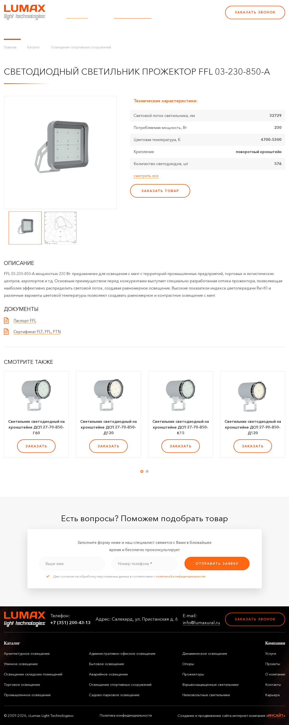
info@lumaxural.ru (132, 15)
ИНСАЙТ (275, 715)
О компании (137, 31)
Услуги (90, 31)
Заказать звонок (255, 12)
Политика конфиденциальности (126, 715)
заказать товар (160, 191)
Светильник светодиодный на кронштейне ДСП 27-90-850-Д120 (253, 427)
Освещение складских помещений (33, 674)
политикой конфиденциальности (181, 576)
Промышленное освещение (27, 695)
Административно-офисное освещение (122, 653)
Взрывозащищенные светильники (210, 684)
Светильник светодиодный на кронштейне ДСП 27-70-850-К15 (180, 427)
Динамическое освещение (204, 653)
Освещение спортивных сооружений (81, 47)
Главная (10, 47)
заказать (36, 446)
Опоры (188, 663)
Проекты (110, 31)
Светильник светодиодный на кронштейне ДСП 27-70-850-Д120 (108, 427)
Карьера (187, 31)
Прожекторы (193, 674)
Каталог (12, 31)
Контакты (164, 31)
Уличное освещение (21, 663)
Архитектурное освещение (27, 653)
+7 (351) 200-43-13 (188, 15)
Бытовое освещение (106, 663)
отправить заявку (217, 563)
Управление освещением (52, 31)
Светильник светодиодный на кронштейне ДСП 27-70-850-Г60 (36, 427)
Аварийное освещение (108, 674)
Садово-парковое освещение (114, 695)
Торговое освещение (22, 684)
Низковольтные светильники (206, 695)
